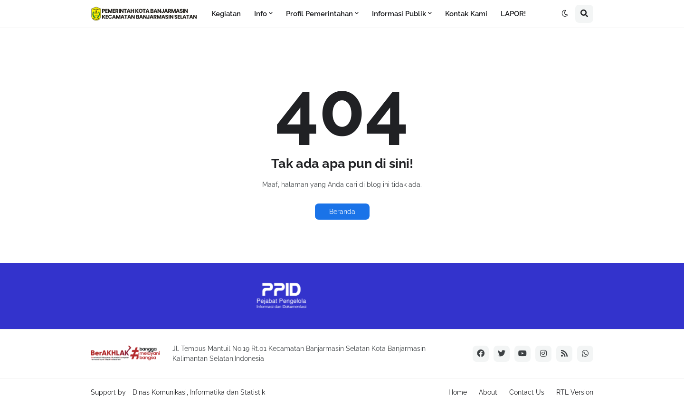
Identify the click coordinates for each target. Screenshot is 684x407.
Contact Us (526, 392)
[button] (564, 14)
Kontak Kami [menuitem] (466, 14)
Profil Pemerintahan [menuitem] (319, 14)
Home (457, 392)
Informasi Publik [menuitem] (399, 14)
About (488, 392)
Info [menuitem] (260, 14)
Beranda (342, 211)
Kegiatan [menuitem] (226, 14)
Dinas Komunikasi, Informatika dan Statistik (199, 392)
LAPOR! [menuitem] (513, 14)
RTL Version (574, 392)
